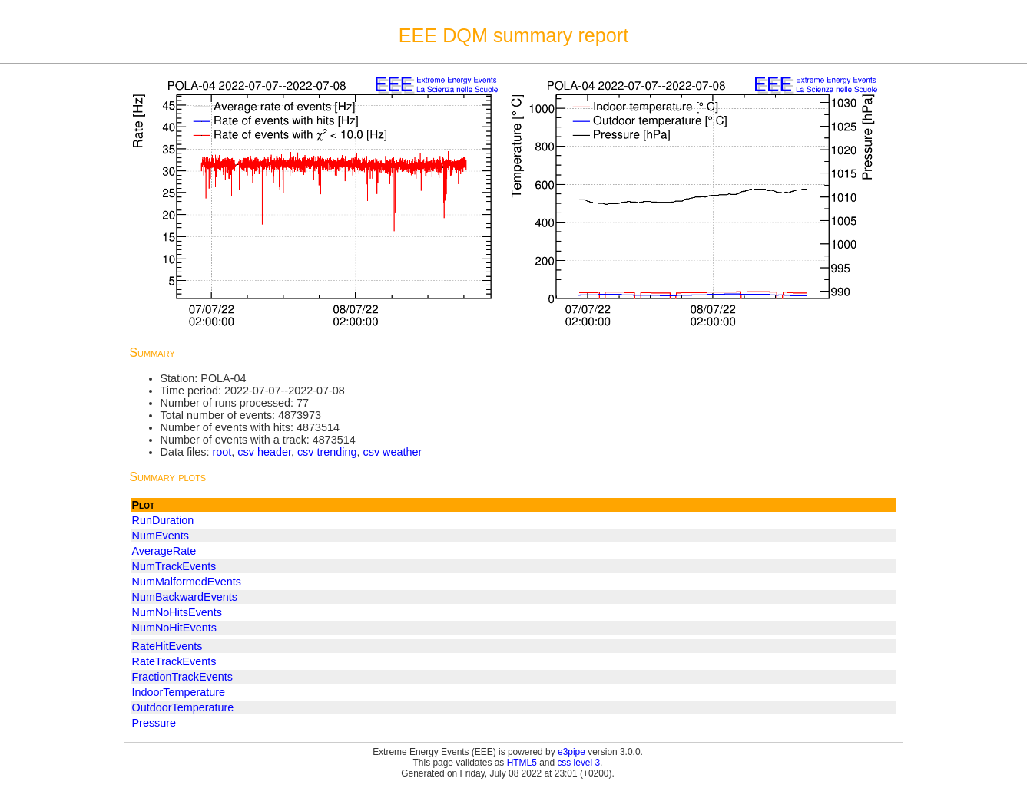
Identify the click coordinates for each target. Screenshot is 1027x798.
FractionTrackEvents (182, 677)
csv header (264, 452)
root (221, 452)
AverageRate (164, 551)
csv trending (327, 452)
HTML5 (522, 762)
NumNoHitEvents (174, 628)
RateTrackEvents (174, 661)
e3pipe (571, 752)
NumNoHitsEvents (177, 612)
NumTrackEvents (174, 566)
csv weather (392, 452)
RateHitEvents (167, 646)
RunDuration (163, 520)
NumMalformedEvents (186, 581)
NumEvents (160, 535)
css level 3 (578, 762)
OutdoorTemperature (183, 707)
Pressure (154, 723)
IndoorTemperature (179, 692)
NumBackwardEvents (185, 597)
